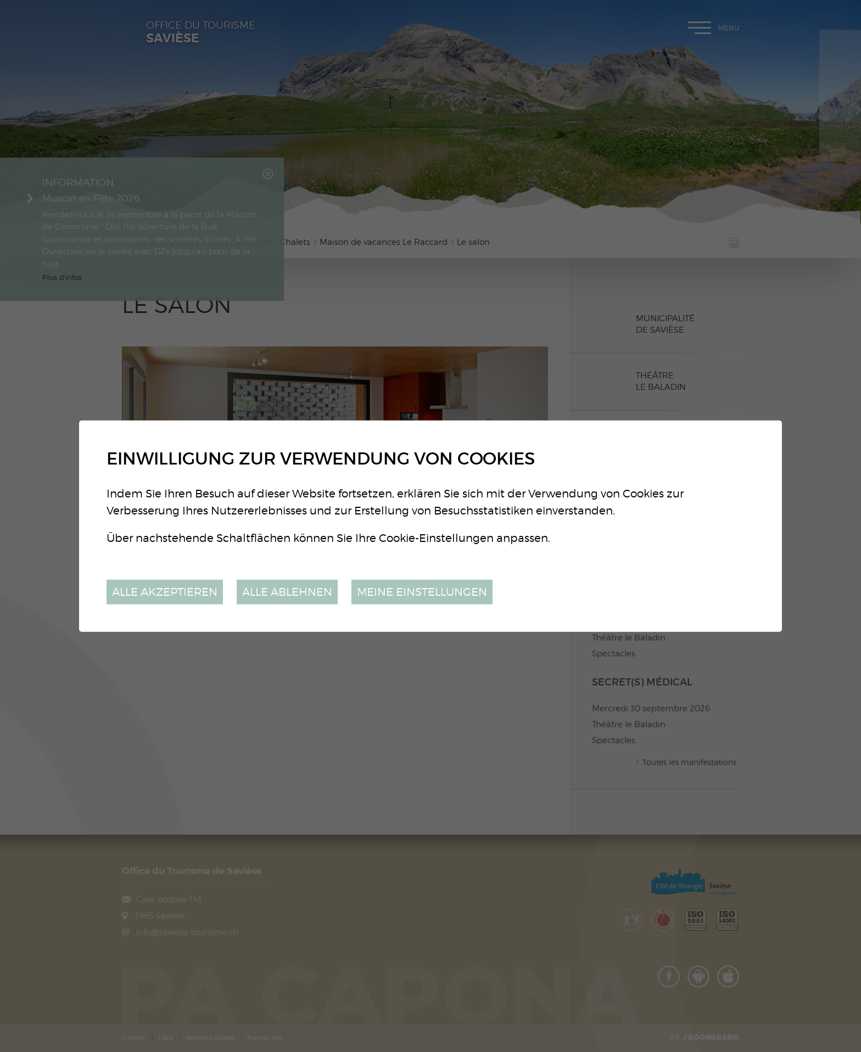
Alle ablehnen (287, 591)
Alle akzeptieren (164, 591)
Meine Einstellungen (422, 591)
